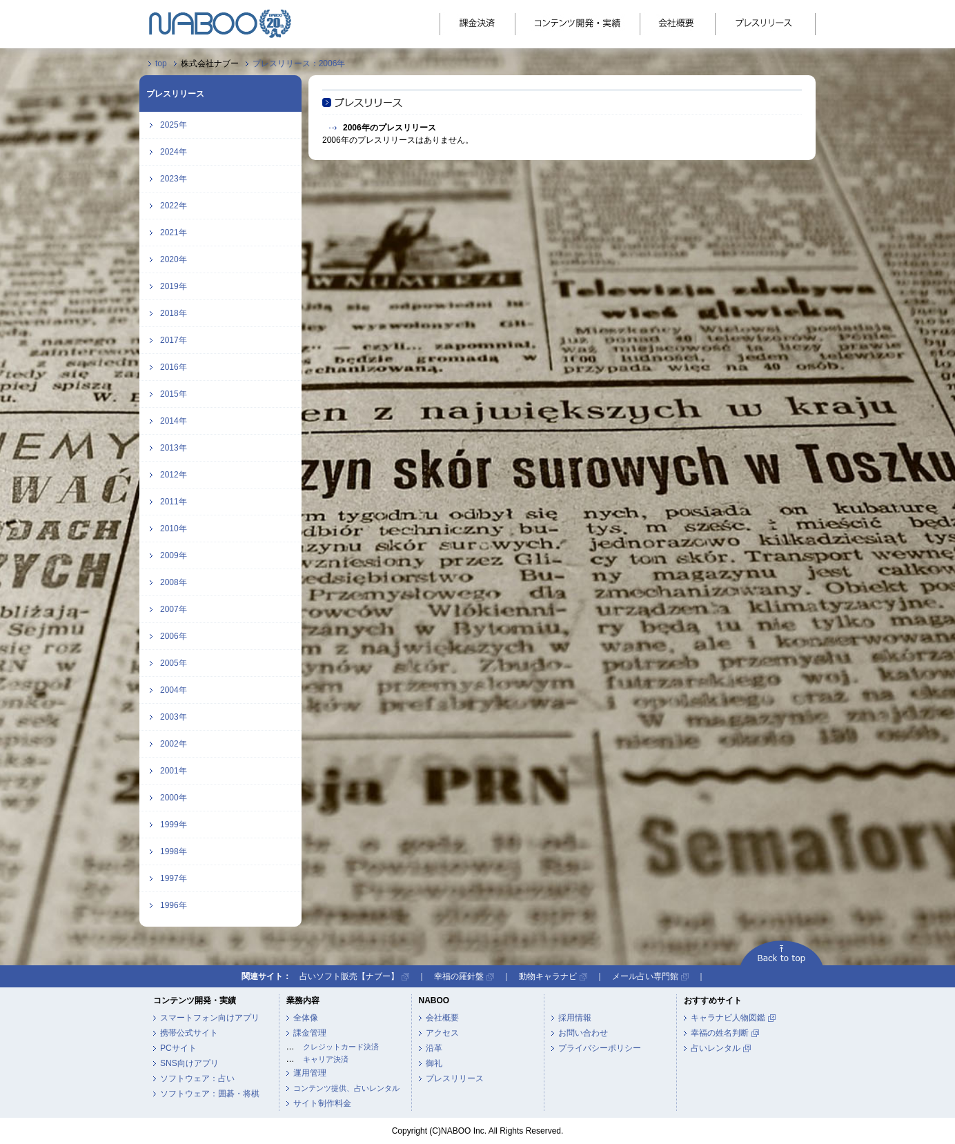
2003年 (173, 717)
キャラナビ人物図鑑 (728, 1018)
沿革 (434, 1048)
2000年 (173, 797)
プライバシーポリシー (599, 1048)
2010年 (173, 528)
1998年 (173, 851)
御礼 (434, 1063)
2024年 (173, 152)
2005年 (173, 663)
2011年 (173, 501)
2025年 (173, 125)
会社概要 (442, 1018)
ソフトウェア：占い (197, 1078)
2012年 (173, 475)
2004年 (173, 690)
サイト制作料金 (322, 1103)
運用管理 (309, 1073)
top (161, 63)
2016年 (173, 367)
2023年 (173, 179)
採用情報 (574, 1018)
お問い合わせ (583, 1033)
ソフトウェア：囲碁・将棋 (209, 1093)
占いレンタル (715, 1048)
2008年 (173, 582)
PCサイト (178, 1048)
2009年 (173, 555)
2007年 (173, 609)
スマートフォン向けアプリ (209, 1018)
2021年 (173, 232)
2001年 (173, 771)
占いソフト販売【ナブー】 (349, 976)
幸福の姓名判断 (720, 1033)
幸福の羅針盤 (459, 976)
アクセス (442, 1033)
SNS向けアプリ (189, 1063)
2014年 (173, 421)
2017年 (173, 340)
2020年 (173, 259)
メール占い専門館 (645, 976)
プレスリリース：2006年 (299, 63)
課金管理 (309, 1033)
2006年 (173, 636)
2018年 (173, 313)
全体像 (305, 1018)
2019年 (173, 286)
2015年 (173, 394)
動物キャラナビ (548, 976)
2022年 (173, 205)
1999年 (173, 824)
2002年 (173, 744)
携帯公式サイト (189, 1033)
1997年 (173, 878)
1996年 (173, 905)
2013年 (173, 448)
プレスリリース (455, 1078)
